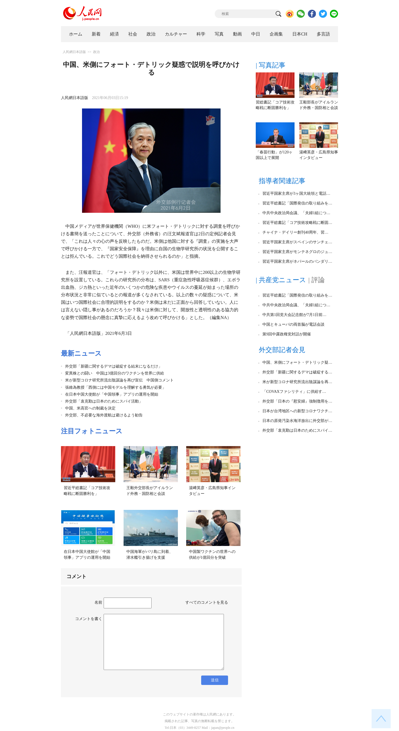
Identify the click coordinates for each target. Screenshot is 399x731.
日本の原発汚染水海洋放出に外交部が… (297, 421)
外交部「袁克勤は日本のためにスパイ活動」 (104, 401)
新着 (96, 34)
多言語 (323, 34)
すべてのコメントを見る (206, 602)
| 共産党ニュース (281, 280)
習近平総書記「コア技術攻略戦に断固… (297, 223)
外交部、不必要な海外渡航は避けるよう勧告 (104, 415)
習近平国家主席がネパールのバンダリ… (297, 261)
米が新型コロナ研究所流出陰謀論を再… (297, 382)
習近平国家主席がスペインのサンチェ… (297, 242)
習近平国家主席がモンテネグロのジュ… (297, 252)
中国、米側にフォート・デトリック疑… (297, 362)
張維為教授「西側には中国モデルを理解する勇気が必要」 (115, 387)
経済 (114, 34)
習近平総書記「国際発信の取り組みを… (297, 203)
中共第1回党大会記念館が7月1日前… (294, 315)
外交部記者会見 (282, 349)
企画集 (276, 34)
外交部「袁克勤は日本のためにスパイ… (297, 430)
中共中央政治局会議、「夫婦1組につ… (296, 213)
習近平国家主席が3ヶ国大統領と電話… (296, 193)
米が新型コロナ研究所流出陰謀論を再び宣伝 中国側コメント (119, 380)
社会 (132, 34)
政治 (151, 34)
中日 (255, 34)
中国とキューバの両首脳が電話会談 (293, 324)
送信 (215, 680)
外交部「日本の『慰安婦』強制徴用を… (297, 401)
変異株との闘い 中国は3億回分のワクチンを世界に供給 (114, 373)
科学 (200, 34)
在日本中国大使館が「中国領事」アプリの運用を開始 (111, 394)
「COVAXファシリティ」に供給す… (294, 391)
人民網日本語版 (74, 52)
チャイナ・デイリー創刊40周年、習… (295, 232)
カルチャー (176, 34)
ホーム (75, 34)
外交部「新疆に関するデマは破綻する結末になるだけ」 (113, 366)
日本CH (299, 34)
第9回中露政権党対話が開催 (286, 334)
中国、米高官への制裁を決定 (90, 408)
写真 (219, 34)
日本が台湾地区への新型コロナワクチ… (297, 411)
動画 (237, 34)
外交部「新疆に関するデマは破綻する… (297, 372)
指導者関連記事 (282, 180)
